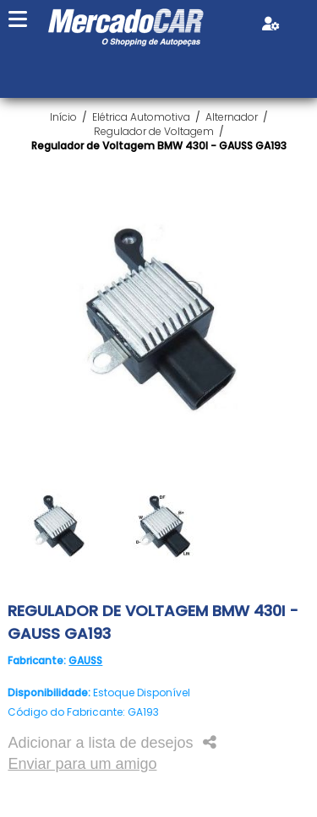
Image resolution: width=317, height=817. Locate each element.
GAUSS (85, 660)
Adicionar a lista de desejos (100, 742)
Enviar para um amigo (82, 763)
